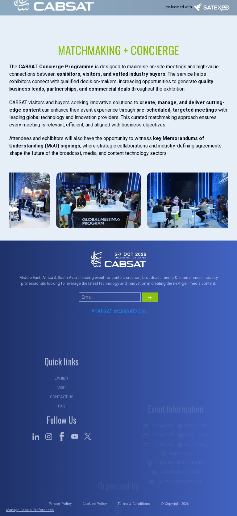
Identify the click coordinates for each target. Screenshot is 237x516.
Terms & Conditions (134, 504)
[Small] (110, 309)
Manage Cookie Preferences (30, 510)
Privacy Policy (60, 504)
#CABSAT (101, 323)
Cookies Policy (94, 504)
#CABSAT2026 (130, 323)
